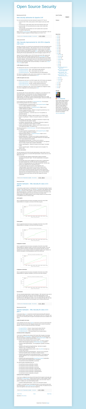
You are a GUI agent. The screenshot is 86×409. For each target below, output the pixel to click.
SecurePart (41, 348)
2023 (58, 39)
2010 (58, 87)
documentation (42, 56)
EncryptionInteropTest (23, 331)
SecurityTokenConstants (38, 358)
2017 (58, 48)
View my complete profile (60, 113)
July (59, 61)
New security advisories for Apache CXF (30, 17)
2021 (58, 42)
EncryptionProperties (42, 104)
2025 (58, 36)
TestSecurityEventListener (30, 385)
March (59, 77)
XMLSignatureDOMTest (23, 69)
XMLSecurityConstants (38, 341)
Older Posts (49, 393)
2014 (58, 53)
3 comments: (34, 390)
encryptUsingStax (27, 336)
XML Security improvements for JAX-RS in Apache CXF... (63, 70)
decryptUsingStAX (25, 378)
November (60, 56)
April (59, 65)
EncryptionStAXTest (23, 329)
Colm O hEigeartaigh (61, 98)
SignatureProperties (36, 107)
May (59, 64)
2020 (58, 43)
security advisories (26, 31)
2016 (58, 50)
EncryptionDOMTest (23, 328)
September (60, 59)
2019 (58, 45)
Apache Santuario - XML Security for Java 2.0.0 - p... (63, 73)
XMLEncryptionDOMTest (24, 81)
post (37, 189)
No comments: (34, 36)
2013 (58, 82)
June (59, 62)
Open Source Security (36, 6)
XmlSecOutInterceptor (37, 101)
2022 (58, 40)
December (60, 54)
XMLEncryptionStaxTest (23, 83)
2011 (58, 86)
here (36, 50)
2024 (58, 37)
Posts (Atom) (24, 395)
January (59, 80)
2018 (58, 47)
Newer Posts (19, 393)
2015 (58, 51)
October (59, 57)
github (32, 322)
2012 (58, 84)
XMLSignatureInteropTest (24, 72)
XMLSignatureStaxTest (23, 70)
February (59, 79)
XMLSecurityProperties (41, 337)
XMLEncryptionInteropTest (24, 84)
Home (34, 393)
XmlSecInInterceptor (31, 127)
